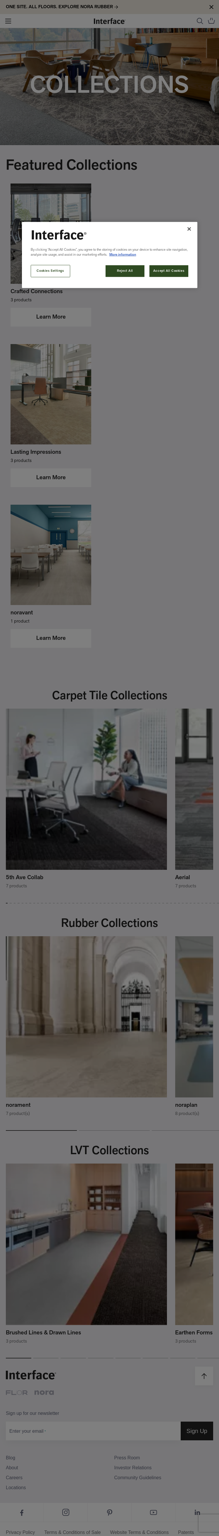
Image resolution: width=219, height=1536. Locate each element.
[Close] (189, 228)
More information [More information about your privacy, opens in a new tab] (122, 255)
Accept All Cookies (168, 271)
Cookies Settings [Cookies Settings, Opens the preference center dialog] (50, 271)
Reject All (125, 271)
